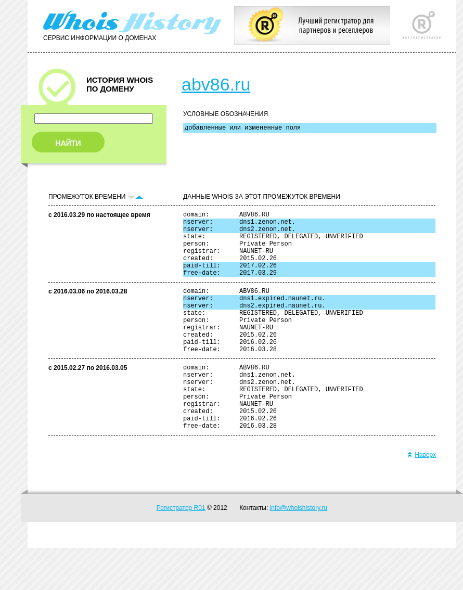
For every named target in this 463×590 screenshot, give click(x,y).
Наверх (421, 497)
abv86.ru (216, 84)
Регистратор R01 (181, 550)
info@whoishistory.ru (299, 550)
